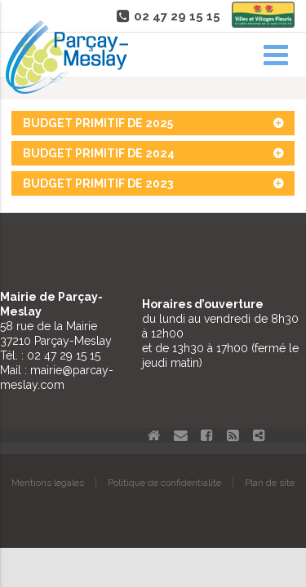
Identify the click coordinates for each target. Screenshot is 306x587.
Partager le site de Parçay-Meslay (258, 435)
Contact (180, 435)
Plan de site (270, 482)
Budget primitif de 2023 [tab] (153, 183)
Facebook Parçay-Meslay (206, 435)
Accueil (154, 435)
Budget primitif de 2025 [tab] (153, 123)
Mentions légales (47, 482)
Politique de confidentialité (164, 482)
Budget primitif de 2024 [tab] (153, 153)
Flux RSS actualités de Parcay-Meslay (232, 435)
